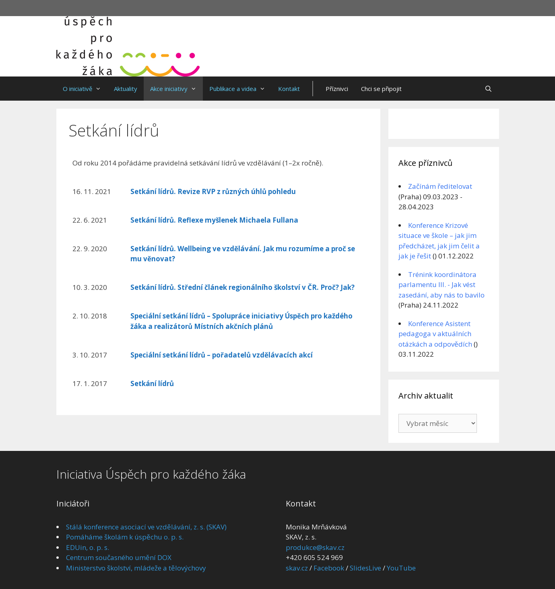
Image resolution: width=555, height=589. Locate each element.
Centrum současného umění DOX (118, 557)
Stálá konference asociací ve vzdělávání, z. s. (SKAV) (146, 526)
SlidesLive (365, 567)
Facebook (329, 567)
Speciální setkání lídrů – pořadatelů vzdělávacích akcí (221, 355)
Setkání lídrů (152, 383)
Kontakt (289, 89)
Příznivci (337, 89)
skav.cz (297, 567)
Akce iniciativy (176, 88)
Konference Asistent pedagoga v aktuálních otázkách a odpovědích (435, 334)
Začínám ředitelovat (440, 186)
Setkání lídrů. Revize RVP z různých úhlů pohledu (213, 191)
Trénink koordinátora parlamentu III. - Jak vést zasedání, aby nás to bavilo (441, 285)
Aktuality (125, 89)
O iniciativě (85, 88)
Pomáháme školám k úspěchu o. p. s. (125, 536)
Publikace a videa (240, 88)
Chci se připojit (381, 89)
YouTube (401, 567)
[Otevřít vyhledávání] (488, 88)
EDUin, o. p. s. (87, 547)
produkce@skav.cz (315, 547)
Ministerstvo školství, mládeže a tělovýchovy (136, 567)
